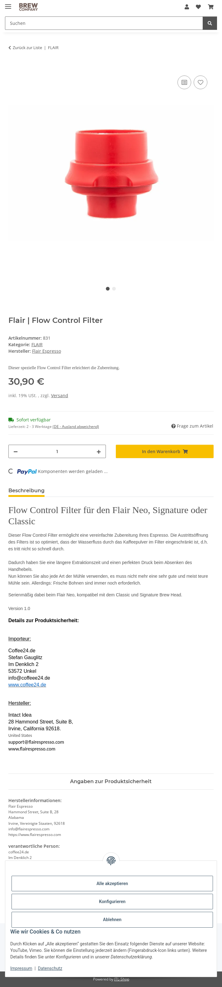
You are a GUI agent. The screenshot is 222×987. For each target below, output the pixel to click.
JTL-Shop (121, 979)
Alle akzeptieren (112, 883)
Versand (59, 395)
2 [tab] (114, 289)
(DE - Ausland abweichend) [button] (76, 426)
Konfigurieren (112, 901)
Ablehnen (112, 919)
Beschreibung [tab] (26, 491)
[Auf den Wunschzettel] (200, 82)
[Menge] (57, 451)
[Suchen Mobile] (104, 23)
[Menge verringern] (15, 451)
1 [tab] (108, 289)
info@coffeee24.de (29, 678)
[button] (186, 7)
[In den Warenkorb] (13, 67)
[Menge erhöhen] (99, 451)
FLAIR (37, 344)
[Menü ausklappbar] (8, 4)
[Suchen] (210, 23)
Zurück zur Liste (27, 47)
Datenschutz (50, 968)
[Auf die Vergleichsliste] (184, 82)
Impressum (21, 968)
